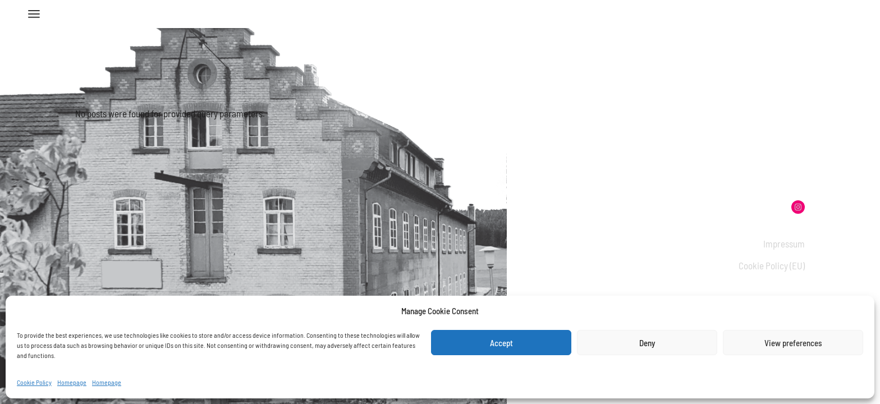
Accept (501, 343)
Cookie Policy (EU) (772, 265)
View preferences (793, 343)
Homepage (71, 382)
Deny (647, 343)
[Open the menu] (34, 14)
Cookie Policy (34, 382)
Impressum (784, 243)
